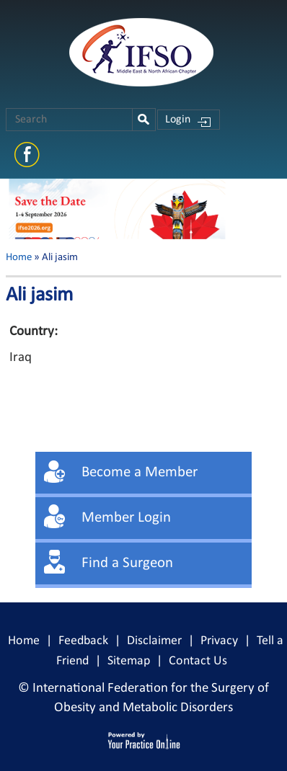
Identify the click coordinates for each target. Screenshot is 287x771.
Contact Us (198, 661)
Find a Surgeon (127, 563)
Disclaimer (154, 641)
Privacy (219, 641)
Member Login (126, 517)
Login (177, 119)
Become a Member (139, 472)
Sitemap (128, 661)
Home (19, 257)
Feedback (83, 641)
